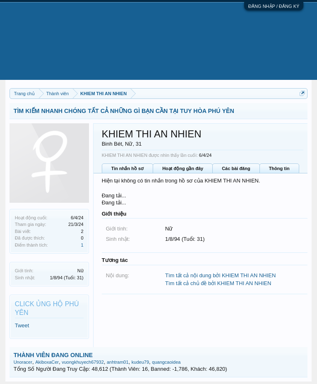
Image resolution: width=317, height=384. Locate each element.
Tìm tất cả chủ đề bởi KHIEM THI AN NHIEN (218, 283)
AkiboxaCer (47, 362)
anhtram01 (118, 362)
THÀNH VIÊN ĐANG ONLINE (53, 355)
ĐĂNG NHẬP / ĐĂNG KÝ (274, 6)
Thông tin (279, 168)
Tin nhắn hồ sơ (127, 168)
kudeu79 (140, 362)
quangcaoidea (166, 362)
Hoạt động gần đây (182, 168)
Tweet (22, 325)
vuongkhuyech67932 (83, 362)
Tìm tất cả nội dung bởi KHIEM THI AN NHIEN (220, 275)
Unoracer (23, 362)
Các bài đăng (236, 168)
